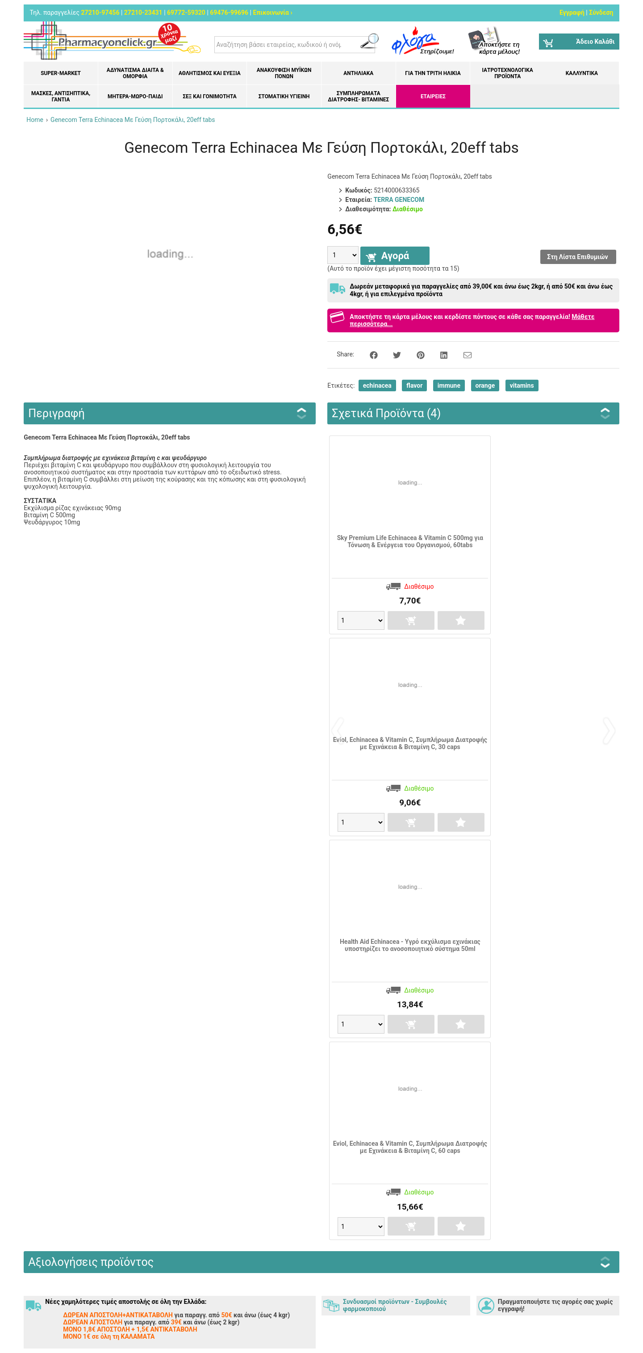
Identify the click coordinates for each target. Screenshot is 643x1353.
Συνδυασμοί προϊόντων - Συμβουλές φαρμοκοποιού (395, 1305)
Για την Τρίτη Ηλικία (432, 73)
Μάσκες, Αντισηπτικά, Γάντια (60, 96)
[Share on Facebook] (369, 354)
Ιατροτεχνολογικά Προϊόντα (507, 73)
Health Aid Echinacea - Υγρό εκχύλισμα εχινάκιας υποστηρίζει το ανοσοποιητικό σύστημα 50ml (410, 945)
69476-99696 (229, 12)
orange (485, 385)
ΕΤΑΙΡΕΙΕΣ (433, 96)
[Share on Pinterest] (415, 354)
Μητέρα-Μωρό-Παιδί (135, 96)
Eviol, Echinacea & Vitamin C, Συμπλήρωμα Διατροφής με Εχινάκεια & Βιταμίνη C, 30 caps (410, 743)
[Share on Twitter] (392, 354)
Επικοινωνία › (272, 12)
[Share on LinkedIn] (439, 354)
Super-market (61, 73)
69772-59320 (186, 12)
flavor (414, 385)
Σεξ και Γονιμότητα (210, 96)
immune (449, 385)
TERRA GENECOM (399, 199)
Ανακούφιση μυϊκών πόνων (284, 73)
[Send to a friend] (462, 354)
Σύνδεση (601, 12)
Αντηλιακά (358, 73)
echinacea (377, 385)
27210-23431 (143, 12)
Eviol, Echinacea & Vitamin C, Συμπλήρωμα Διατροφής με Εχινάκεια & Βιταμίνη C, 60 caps (410, 1147)
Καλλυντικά (582, 73)
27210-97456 (100, 12)
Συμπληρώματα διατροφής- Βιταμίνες (358, 96)
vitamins (522, 385)
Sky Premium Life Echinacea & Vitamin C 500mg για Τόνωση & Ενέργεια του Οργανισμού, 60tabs (410, 541)
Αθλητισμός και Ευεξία (210, 73)
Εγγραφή (572, 12)
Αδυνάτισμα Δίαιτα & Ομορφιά (135, 73)
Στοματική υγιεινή (284, 96)
